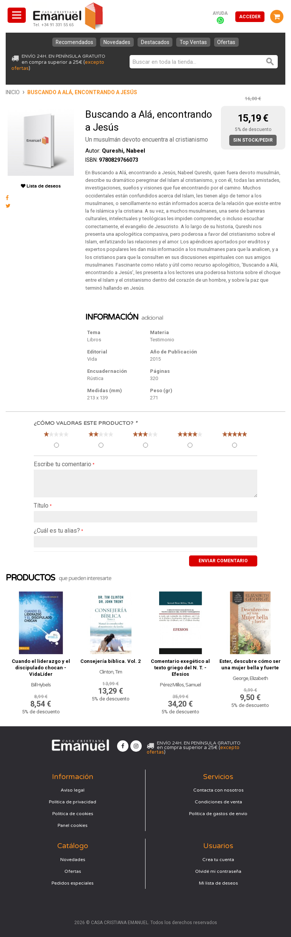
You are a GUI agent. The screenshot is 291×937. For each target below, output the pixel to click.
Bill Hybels (41, 684)
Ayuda (220, 13)
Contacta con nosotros (218, 789)
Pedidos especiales (73, 882)
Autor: (115, 150)
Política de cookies (72, 813)
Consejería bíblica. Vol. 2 (110, 661)
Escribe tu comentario (62, 464)
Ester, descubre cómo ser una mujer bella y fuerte (250, 664)
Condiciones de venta (218, 801)
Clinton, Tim (110, 672)
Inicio (13, 92)
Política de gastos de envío (218, 813)
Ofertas (228, 42)
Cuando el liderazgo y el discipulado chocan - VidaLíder (41, 667)
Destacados (155, 42)
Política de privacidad (72, 801)
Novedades (116, 42)
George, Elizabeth (250, 678)
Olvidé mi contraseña (218, 871)
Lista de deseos (41, 186)
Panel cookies (73, 825)
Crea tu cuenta (218, 859)
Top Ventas (194, 42)
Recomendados (72, 42)
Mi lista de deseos (218, 882)
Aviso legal (72, 789)
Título (41, 505)
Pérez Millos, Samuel (180, 684)
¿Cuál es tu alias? (57, 530)
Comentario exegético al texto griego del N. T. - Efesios (180, 667)
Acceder (250, 16)
